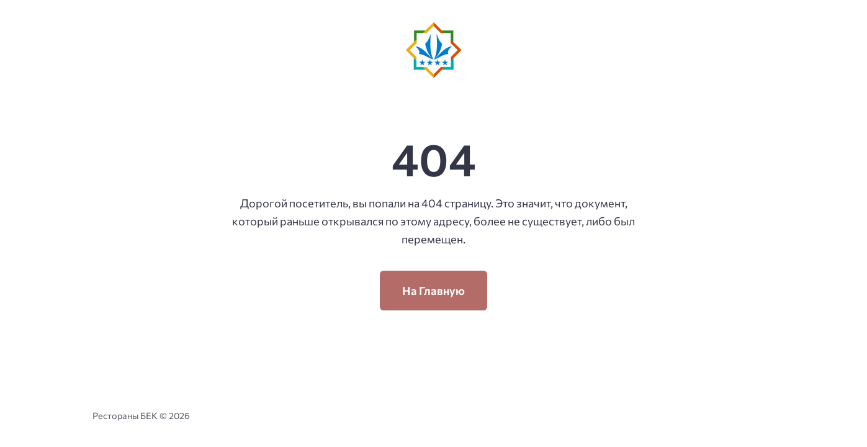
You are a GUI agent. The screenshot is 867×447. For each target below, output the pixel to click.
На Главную (433, 290)
